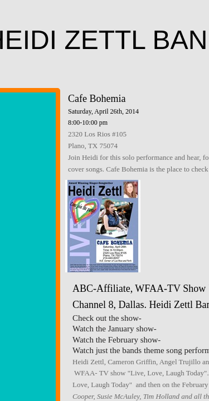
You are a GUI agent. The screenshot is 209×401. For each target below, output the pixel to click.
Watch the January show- (114, 328)
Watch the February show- (116, 339)
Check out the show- (107, 318)
